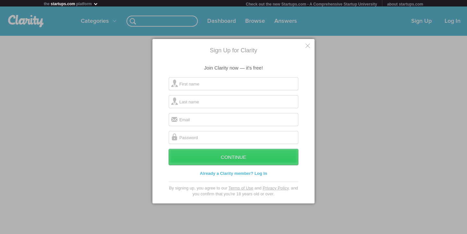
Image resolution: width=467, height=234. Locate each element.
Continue (233, 158)
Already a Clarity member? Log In (233, 174)
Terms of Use (240, 189)
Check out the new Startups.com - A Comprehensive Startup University (311, 4)
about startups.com (405, 4)
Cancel (308, 46)
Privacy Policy (276, 189)
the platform (71, 4)
